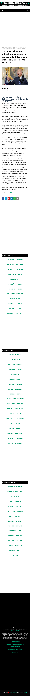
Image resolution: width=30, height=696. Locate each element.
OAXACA (11, 414)
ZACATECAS (19, 443)
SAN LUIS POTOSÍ (15, 423)
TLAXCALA (10, 438)
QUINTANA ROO (20, 418)
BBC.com (11, 193)
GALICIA (10, 304)
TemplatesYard (14, 692)
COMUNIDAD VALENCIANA (15, 294)
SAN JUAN (11, 536)
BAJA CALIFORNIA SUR (15, 364)
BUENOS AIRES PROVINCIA (15, 492)
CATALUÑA (11, 284)
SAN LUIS (19, 536)
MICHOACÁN (11, 404)
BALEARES (19, 264)
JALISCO (9, 399)
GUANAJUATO (19, 389)
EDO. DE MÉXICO (18, 399)
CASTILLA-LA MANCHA (15, 274)
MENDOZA (19, 521)
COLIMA (19, 384)
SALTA (19, 531)
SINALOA (11, 428)
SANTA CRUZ (11, 541)
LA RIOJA (19, 304)
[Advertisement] (15, 29)
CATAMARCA (15, 496)
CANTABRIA (19, 269)
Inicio (3, 47)
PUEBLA (18, 414)
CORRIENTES (19, 506)
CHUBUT (18, 501)
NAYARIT (10, 409)
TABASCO (10, 433)
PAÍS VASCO (19, 313)
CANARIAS (10, 269)
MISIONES (11, 526)
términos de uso (15, 630)
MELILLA (11, 309)
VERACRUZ (19, 438)
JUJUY (11, 516)
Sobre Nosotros (15, 641)
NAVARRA (10, 313)
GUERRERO (11, 394)
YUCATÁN (10, 443)
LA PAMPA (18, 516)
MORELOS (20, 404)
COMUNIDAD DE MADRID (15, 289)
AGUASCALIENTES (15, 355)
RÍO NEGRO (12, 531)
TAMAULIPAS (19, 433)
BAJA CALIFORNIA (15, 360)
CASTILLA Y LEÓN (15, 279)
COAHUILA (11, 384)
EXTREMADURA (15, 299)
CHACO (11, 501)
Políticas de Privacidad (15, 649)
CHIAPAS (19, 369)
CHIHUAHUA (15, 374)
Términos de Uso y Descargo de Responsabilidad (15, 645)
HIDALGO (19, 394)
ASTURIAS (10, 264)
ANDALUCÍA (10, 259)
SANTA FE (20, 541)
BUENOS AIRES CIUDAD (15, 487)
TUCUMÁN (15, 555)
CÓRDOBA (10, 506)
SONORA (18, 428)
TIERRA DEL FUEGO (15, 550)
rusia (6, 47)
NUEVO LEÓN (19, 409)
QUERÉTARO (9, 418)
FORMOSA (20, 511)
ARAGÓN (20, 259)
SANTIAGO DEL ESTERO (15, 546)
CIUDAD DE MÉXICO (15, 379)
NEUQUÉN (19, 526)
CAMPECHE (11, 369)
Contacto (15, 652)
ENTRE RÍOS (11, 511)
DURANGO (10, 389)
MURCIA (18, 309)
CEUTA (20, 284)
